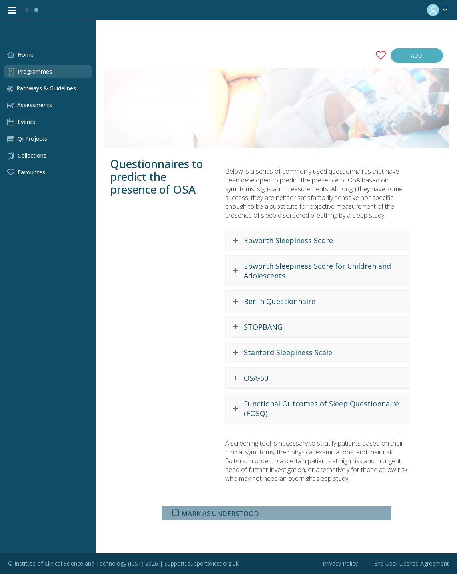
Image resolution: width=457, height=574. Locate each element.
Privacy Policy (340, 563)
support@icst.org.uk (213, 563)
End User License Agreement (411, 563)
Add (417, 55)
